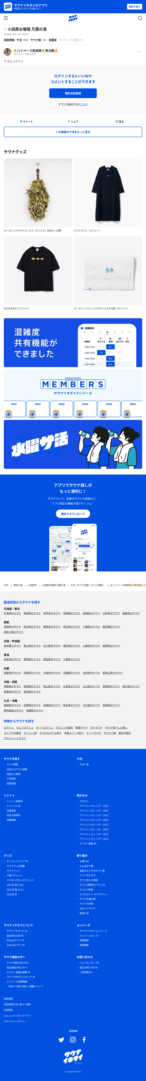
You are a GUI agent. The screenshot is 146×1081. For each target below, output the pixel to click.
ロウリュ (9, 727)
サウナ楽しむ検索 (89, 880)
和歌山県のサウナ (112, 672)
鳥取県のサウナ (12, 686)
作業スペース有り (74, 733)
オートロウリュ (44, 727)
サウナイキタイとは (17, 931)
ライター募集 (86, 843)
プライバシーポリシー (15, 1021)
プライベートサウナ (15, 738)
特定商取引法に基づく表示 (17, 1004)
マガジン (84, 801)
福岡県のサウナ (12, 705)
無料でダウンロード (73, 514)
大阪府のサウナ (52, 672)
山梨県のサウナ (91, 645)
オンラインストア (16, 861)
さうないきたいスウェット (20, 880)
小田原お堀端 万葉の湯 (27, 29)
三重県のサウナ (71, 659)
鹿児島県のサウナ (14, 710)
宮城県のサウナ (71, 613)
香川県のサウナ (131, 686)
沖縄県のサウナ (34, 710)
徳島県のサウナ (111, 686)
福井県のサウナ (71, 645)
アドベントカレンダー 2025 (94, 806)
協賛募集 (11, 820)
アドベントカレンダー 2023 (94, 815)
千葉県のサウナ (91, 626)
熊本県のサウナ (71, 705)
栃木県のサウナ (32, 626)
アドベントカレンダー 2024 (94, 810)
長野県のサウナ (111, 645)
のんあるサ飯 (86, 866)
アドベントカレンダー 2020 (94, 829)
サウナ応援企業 (88, 899)
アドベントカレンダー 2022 (94, 820)
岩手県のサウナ (52, 613)
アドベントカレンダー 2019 (94, 834)
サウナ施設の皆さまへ (18, 962)
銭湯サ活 (84, 913)
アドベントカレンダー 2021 (94, 824)
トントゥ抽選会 (15, 801)
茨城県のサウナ (12, 626)
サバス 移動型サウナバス (92, 885)
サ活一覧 (84, 764)
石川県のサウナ (52, 645)
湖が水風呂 (124, 733)
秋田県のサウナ (91, 613)
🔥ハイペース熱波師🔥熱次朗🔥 (35, 50)
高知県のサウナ (32, 691)
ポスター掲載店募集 (17, 972)
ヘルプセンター (88, 962)
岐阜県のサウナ (12, 659)
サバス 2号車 (86, 889)
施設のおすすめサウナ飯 (92, 870)
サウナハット (13, 870)
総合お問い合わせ (89, 967)
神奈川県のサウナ (14, 632)
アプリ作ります (88, 875)
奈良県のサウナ (91, 672)
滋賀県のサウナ (12, 672)
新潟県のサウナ (12, 645)
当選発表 (11, 810)
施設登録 (11, 783)
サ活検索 (11, 778)
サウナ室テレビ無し (116, 727)
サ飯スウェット (15, 875)
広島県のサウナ (71, 686)
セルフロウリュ (24, 727)
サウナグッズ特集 (16, 866)
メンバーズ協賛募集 (17, 981)
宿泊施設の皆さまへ (17, 967)
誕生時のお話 (13, 935)
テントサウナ (93, 733)
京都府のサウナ (32, 672)
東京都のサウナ (111, 626)
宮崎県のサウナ (111, 705)
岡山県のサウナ (52, 686)
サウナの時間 (86, 903)
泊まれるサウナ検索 (17, 769)
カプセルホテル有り (50, 733)
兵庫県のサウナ (71, 672)
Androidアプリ (14, 945)
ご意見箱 (84, 972)
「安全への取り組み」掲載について (25, 986)
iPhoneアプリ (14, 940)
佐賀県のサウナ (32, 705)
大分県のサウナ (91, 705)
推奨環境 (8, 998)
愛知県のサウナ (52, 659)
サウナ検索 (12, 764)
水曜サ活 (84, 861)
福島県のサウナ (131, 613)
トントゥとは (13, 806)
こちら (84, 104)
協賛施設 (84, 940)
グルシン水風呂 (64, 727)
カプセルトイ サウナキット (94, 894)
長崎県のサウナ (52, 705)
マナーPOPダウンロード (19, 977)
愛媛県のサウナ (12, 691)
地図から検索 (13, 774)
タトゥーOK (30, 733)
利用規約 (8, 1010)
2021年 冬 (12, 894)
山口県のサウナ (91, 686)
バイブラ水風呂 (12, 733)
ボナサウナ (96, 727)
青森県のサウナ (32, 613)
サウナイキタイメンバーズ (93, 931)
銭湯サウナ (81, 727)
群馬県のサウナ (52, 626)
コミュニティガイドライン (17, 1015)
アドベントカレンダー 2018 (94, 839)
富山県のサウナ (32, 645)
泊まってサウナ (88, 908)
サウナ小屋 (110, 733)
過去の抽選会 (13, 815)
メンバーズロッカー (90, 935)
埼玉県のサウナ (71, 626)
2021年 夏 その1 (15, 885)
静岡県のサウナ (32, 659)
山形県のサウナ (111, 613)
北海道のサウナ (12, 613)
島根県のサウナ (32, 686)
